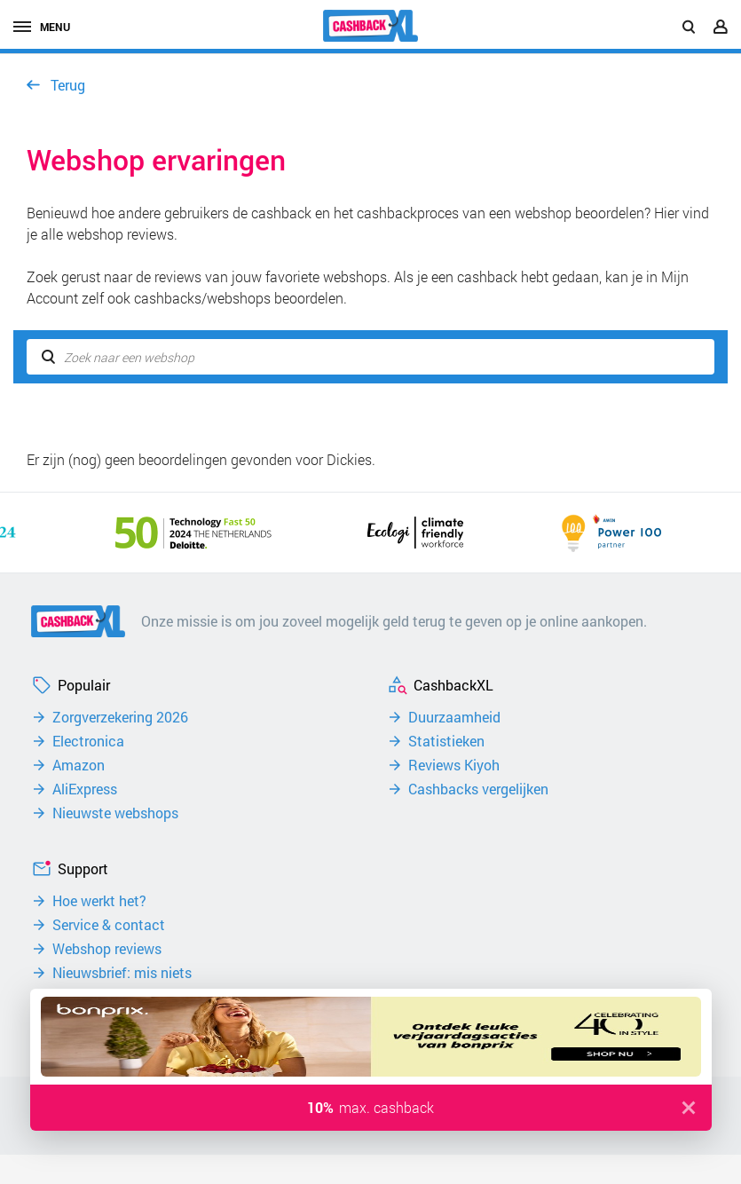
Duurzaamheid (454, 717)
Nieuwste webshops (115, 813)
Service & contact (108, 925)
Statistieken (446, 741)
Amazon (78, 765)
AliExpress (84, 789)
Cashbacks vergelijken (478, 789)
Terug (68, 84)
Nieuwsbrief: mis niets (122, 973)
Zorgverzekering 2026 (120, 717)
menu (41, 26)
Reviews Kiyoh (454, 765)
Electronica (88, 741)
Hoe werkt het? (99, 901)
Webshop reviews (107, 949)
